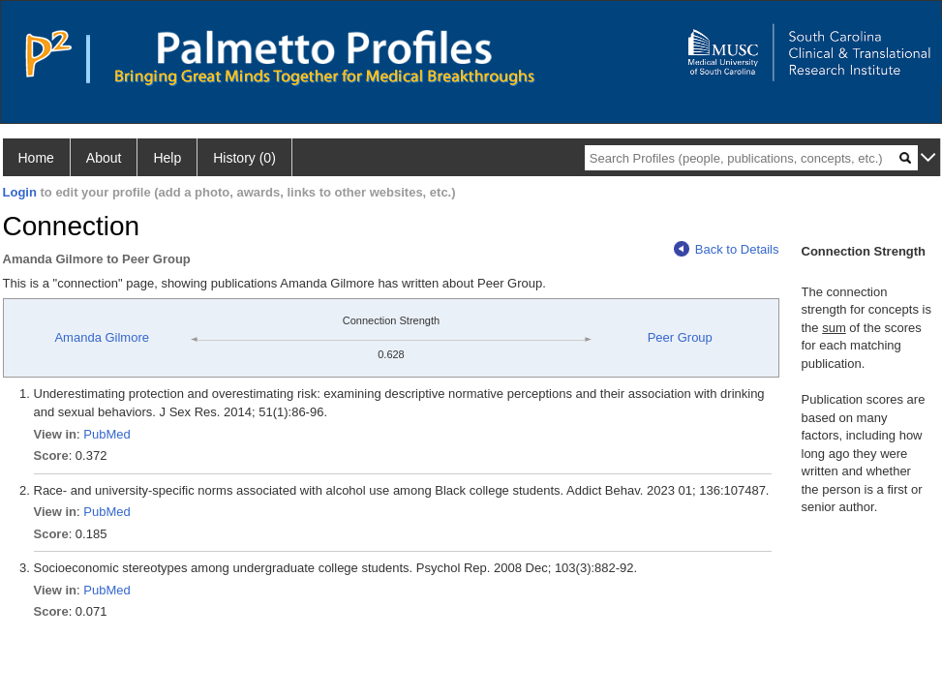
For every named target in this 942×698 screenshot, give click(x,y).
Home (36, 158)
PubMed (106, 434)
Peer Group (680, 337)
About (104, 158)
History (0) (244, 158)
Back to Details (726, 249)
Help (167, 158)
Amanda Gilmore (101, 337)
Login (20, 192)
